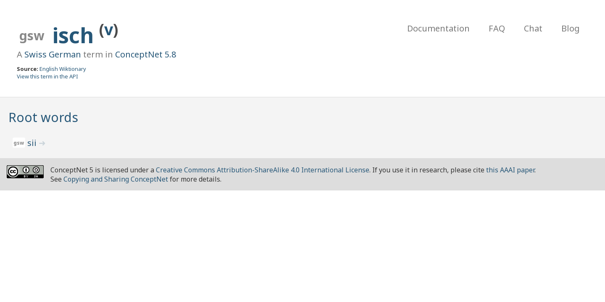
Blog (570, 28)
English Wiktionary (62, 69)
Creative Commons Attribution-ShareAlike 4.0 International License (262, 169)
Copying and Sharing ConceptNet (115, 179)
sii (33, 142)
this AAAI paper (510, 169)
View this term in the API (47, 76)
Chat (533, 28)
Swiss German (52, 54)
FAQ (497, 28)
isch (76, 35)
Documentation (438, 28)
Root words (43, 117)
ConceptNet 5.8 (145, 54)
